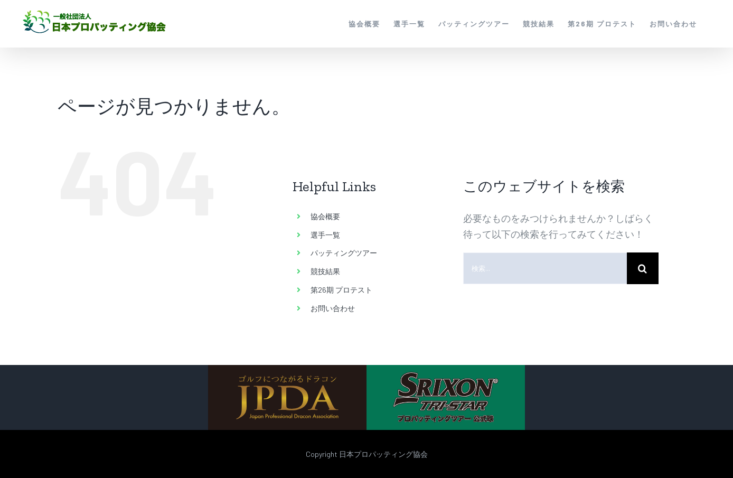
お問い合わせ (333, 308)
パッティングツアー (344, 252)
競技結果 (325, 271)
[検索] (643, 268)
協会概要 (325, 216)
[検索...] (545, 268)
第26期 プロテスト (341, 289)
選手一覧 (325, 234)
